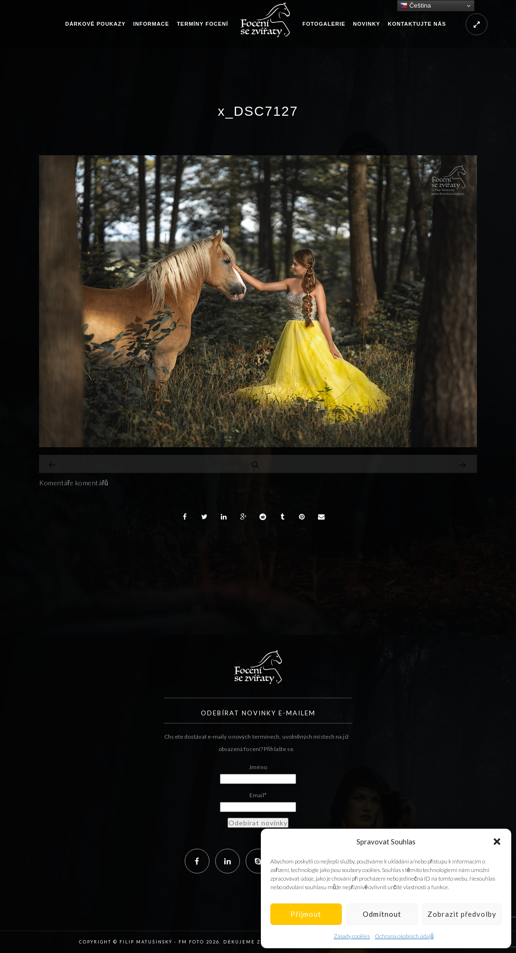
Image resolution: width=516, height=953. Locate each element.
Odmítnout (382, 914)
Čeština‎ (415, 6)
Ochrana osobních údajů (404, 936)
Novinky (366, 24)
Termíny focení (202, 24)
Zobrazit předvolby (461, 914)
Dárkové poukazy (95, 24)
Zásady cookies (352, 936)
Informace (151, 24)
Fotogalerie (323, 24)
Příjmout (305, 914)
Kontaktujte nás (417, 24)
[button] (497, 841)
